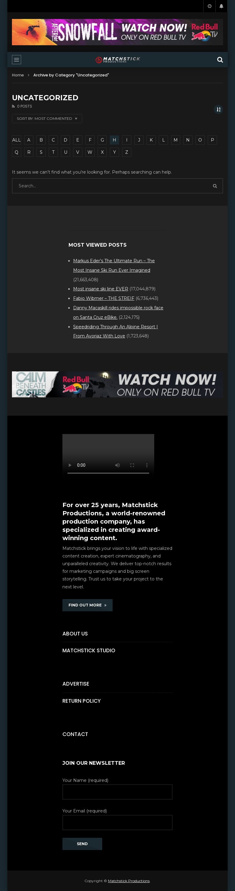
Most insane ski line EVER (100, 289)
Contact (75, 734)
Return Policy (81, 701)
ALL (16, 140)
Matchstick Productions (129, 880)
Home (18, 75)
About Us (75, 633)
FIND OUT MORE (87, 605)
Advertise (75, 683)
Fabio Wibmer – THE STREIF (103, 298)
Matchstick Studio (88, 650)
